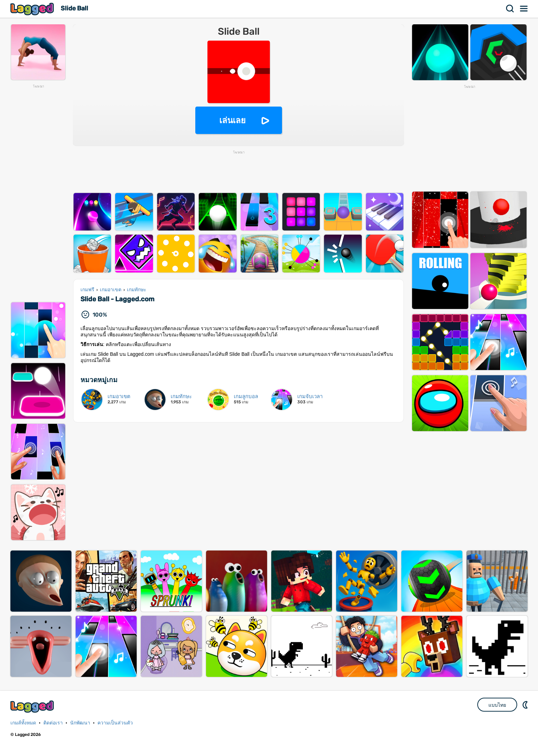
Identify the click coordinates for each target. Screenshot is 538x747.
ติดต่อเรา (53, 723)
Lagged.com (32, 706)
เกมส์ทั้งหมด (23, 723)
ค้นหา (510, 8)
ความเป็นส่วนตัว (115, 723)
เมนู (524, 8)
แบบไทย (497, 705)
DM (526, 705)
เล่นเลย (232, 120)
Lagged (32, 9)
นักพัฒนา (80, 723)
